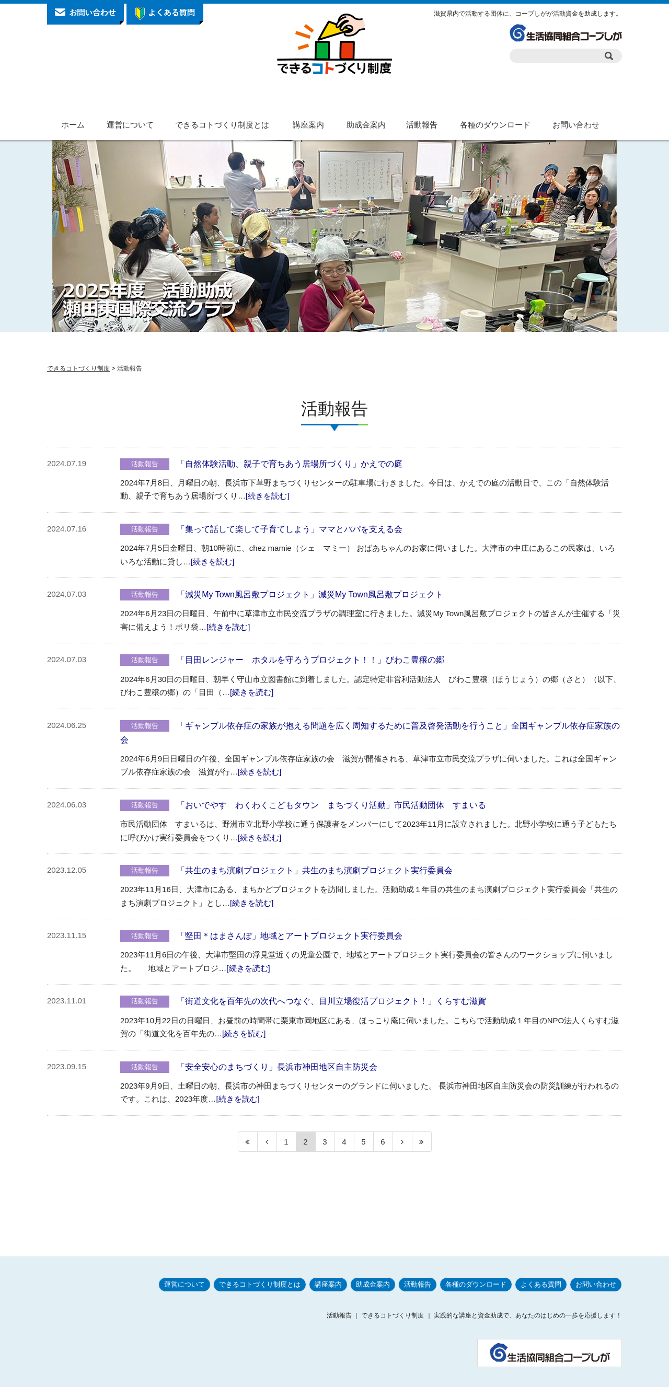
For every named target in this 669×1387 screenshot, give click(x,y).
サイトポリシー (499, 1375)
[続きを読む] (267, 495)
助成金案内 (366, 124)
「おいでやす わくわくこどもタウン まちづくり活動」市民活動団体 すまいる (331, 805)
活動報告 (421, 124)
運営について (130, 124)
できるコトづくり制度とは (222, 124)
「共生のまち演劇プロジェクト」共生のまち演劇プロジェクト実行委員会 (315, 870)
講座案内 (308, 124)
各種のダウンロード (495, 124)
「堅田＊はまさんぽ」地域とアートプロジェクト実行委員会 (289, 935)
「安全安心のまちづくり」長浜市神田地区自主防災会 (277, 1066)
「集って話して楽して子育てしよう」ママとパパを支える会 (289, 529)
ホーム (73, 124)
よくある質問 (541, 1258)
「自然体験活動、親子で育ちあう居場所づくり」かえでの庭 (289, 463)
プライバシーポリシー (435, 1375)
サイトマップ (600, 1375)
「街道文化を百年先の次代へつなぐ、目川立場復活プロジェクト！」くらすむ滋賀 (331, 1001)
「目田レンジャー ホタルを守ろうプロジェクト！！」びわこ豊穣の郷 (310, 659)
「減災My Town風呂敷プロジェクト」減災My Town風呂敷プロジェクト (310, 594)
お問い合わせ (575, 124)
